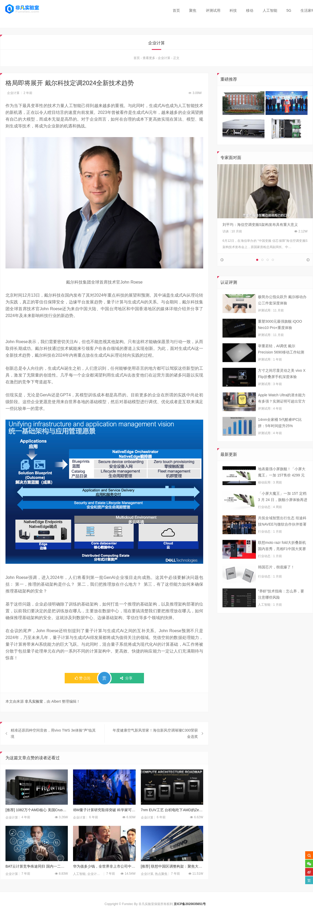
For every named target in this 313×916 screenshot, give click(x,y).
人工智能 (270, 10)
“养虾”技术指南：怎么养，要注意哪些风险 (281, 605)
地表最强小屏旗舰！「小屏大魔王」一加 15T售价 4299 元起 (281, 483)
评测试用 (213, 10)
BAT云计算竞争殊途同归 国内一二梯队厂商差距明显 (36, 877)
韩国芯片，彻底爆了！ (276, 578)
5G (288, 10)
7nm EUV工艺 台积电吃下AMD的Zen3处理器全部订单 (172, 821)
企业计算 (164, 59)
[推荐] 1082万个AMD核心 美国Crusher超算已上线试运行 (36, 821)
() (82, 679)
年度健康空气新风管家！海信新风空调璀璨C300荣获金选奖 (155, 744)
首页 (176, 10)
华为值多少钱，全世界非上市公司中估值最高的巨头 (104, 877)
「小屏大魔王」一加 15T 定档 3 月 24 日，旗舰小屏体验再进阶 (282, 508)
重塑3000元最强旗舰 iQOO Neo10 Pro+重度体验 (280, 335)
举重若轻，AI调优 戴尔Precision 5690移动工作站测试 (281, 360)
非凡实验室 (34, 703)
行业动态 (264, 518)
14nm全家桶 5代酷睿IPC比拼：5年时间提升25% (280, 433)
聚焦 (192, 10)
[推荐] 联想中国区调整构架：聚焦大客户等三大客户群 (172, 877)
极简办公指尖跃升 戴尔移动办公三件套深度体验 (282, 311)
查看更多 (149, 59)
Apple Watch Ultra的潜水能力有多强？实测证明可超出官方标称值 (281, 409)
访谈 (225, 232)
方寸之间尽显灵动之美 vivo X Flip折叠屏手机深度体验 (281, 384)
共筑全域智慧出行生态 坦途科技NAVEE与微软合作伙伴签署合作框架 (282, 532)
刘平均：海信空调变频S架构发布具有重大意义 (260, 226)
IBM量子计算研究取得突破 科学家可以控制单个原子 (104, 821)
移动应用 (264, 493)
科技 (233, 10)
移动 (249, 10)
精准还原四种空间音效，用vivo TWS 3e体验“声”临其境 (53, 744)
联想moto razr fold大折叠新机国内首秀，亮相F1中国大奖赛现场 (282, 557)
